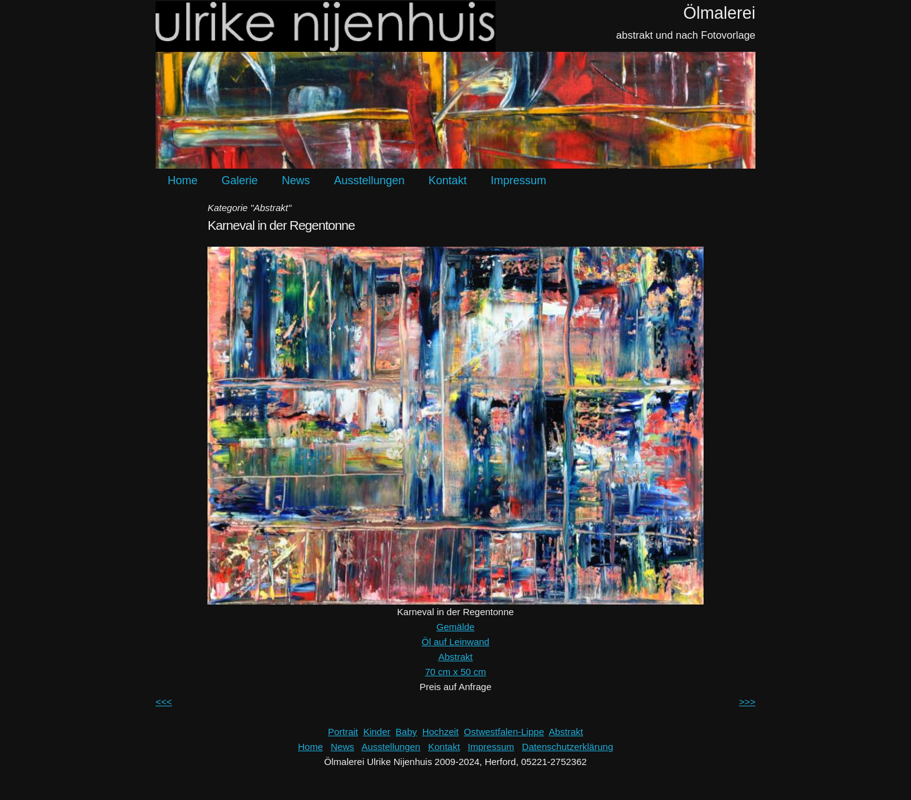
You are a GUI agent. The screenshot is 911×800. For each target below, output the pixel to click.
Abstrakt (455, 656)
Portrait (343, 731)
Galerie (240, 180)
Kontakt (448, 180)
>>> (747, 701)
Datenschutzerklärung (567, 746)
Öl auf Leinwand (455, 641)
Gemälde (456, 626)
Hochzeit (440, 731)
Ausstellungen (369, 180)
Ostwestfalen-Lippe (504, 731)
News (296, 180)
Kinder (376, 731)
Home (182, 180)
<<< (164, 701)
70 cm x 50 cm (455, 671)
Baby (406, 731)
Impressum (518, 180)
